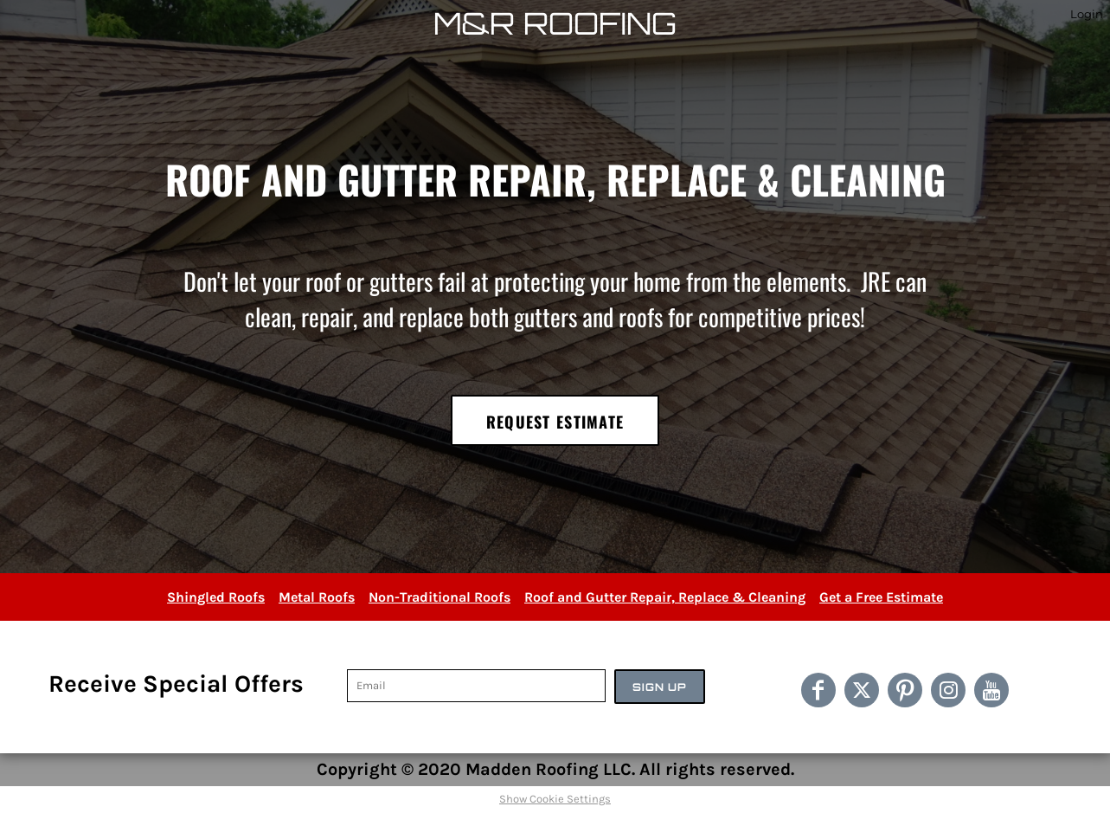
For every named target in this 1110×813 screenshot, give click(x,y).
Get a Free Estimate (881, 597)
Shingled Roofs (216, 597)
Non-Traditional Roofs (439, 597)
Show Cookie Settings (555, 798)
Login (1086, 14)
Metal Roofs (317, 597)
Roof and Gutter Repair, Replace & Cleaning (664, 597)
